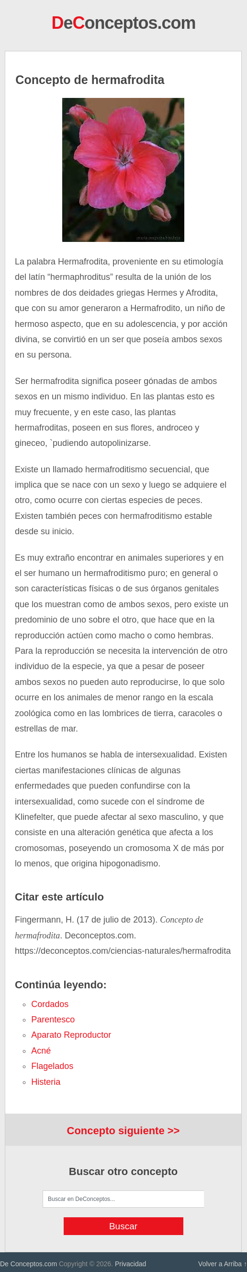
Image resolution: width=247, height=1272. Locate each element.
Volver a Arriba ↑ (222, 1264)
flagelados (52, 1066)
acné (41, 1051)
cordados (49, 1004)
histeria (45, 1082)
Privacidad (130, 1264)
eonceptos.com (123, 23)
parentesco (53, 1019)
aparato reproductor (71, 1035)
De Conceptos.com (28, 1264)
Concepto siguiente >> (123, 1131)
